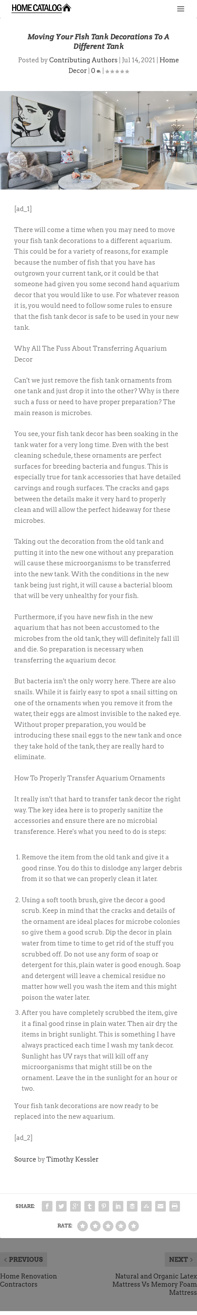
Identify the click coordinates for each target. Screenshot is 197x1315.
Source (25, 1159)
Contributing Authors (83, 60)
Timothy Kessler (72, 1159)
